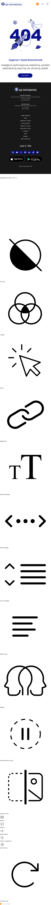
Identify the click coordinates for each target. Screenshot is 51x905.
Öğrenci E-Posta (25, 126)
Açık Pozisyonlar (25, 139)
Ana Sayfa (25, 75)
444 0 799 (25, 146)
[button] (48, 4)
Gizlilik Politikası (25, 115)
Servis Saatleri (25, 123)
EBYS (25, 134)
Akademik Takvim (25, 121)
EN (42, 4)
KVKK (25, 118)
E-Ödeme (25, 131)
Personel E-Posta (25, 128)
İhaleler (25, 136)
